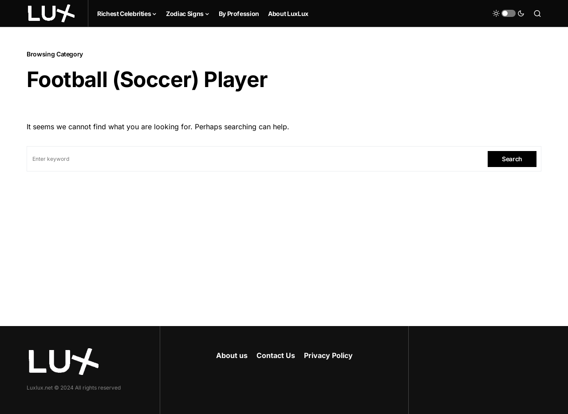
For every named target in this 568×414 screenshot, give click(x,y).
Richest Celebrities (124, 13)
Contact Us (275, 355)
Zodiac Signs (185, 13)
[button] (509, 13)
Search (512, 159)
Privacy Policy (328, 355)
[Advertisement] (284, 238)
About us (232, 355)
